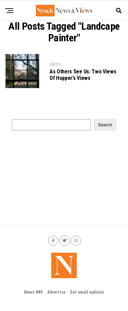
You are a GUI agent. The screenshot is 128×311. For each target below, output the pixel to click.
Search (105, 124)
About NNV (33, 292)
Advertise (56, 292)
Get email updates (87, 292)
